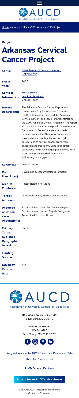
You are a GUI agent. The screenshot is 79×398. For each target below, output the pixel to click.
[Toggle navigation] (39, 3)
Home (5, 27)
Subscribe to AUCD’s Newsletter (39, 379)
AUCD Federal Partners (39, 368)
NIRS (24, 27)
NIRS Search (37, 27)
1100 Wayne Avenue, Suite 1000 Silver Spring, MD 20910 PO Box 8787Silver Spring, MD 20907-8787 (39, 324)
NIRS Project (54, 27)
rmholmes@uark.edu (33, 96)
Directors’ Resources (39, 359)
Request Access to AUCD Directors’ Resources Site (40, 353)
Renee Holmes (30, 92)
